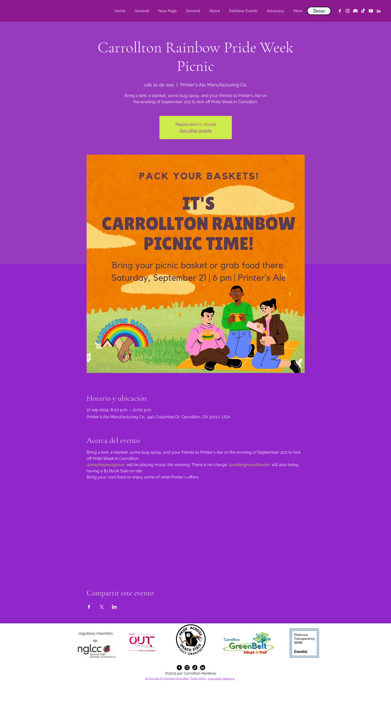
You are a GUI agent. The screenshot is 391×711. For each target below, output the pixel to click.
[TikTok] (363, 10)
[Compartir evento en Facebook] (89, 607)
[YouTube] (370, 10)
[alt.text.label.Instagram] (347, 10)
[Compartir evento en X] (101, 607)
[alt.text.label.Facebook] (339, 10)
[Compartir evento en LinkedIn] (114, 607)
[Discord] (355, 10)
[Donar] (319, 11)
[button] (214, 11)
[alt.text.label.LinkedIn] (378, 10)
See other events (196, 130)
